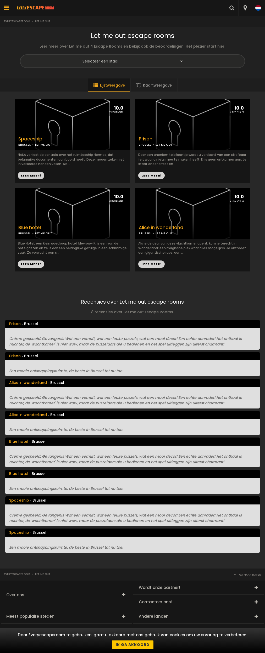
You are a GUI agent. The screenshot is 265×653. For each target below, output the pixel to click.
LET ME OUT (164, 145)
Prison (145, 139)
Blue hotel (29, 227)
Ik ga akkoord (133, 644)
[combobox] (245, 8)
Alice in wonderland (161, 227)
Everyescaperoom (17, 21)
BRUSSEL (145, 145)
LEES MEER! (151, 175)
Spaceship (30, 139)
